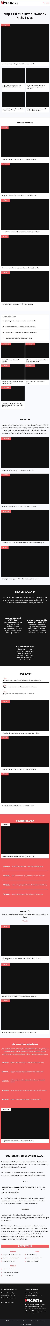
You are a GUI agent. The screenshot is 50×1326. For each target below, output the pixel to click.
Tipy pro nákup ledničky (8, 1295)
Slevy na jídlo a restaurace (8, 1298)
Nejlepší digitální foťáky (31, 1293)
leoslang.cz (28, 1324)
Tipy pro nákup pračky (7, 1293)
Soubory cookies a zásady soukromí (33, 1321)
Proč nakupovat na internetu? (33, 1295)
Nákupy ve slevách (30, 1298)
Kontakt (20, 1321)
